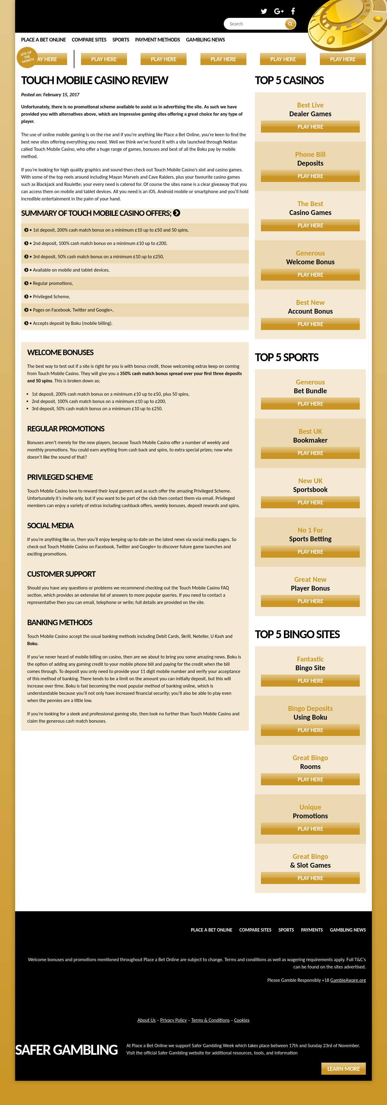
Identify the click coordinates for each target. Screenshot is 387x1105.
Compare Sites (89, 39)
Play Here (310, 126)
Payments (312, 930)
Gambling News (205, 39)
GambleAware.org (348, 980)
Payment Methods (157, 39)
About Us (147, 1020)
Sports (120, 39)
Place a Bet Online (43, 39)
